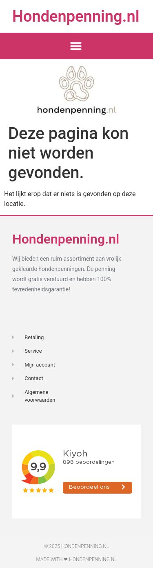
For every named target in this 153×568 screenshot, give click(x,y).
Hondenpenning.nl (76, 16)
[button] (76, 46)
